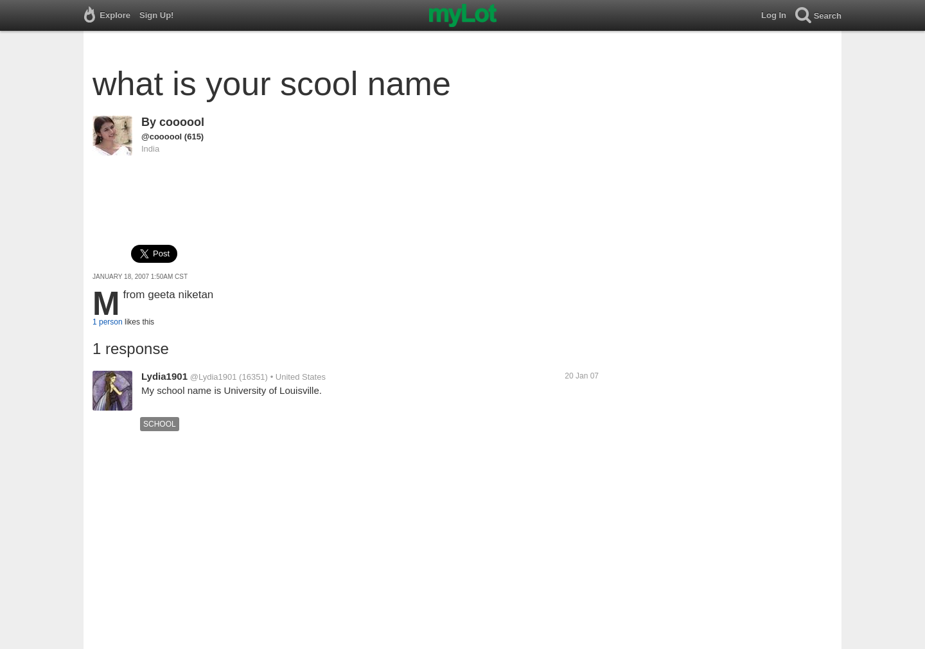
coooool (181, 122)
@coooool (161, 136)
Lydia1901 (164, 376)
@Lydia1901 (213, 377)
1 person (107, 321)
